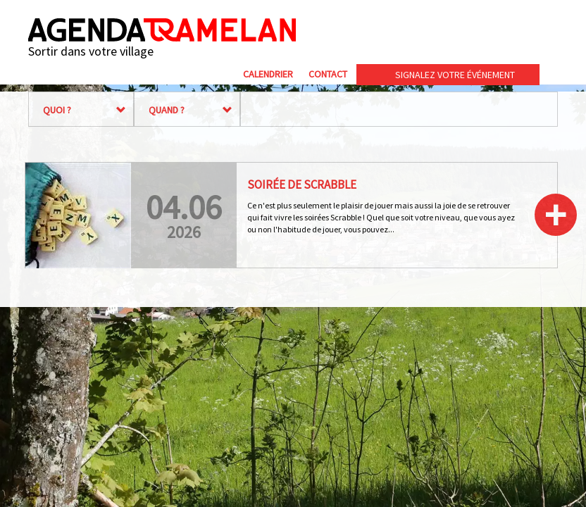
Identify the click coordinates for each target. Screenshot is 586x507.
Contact (327, 74)
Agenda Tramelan (162, 30)
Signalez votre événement (455, 74)
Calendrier (268, 74)
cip (503, 30)
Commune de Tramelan (394, 30)
